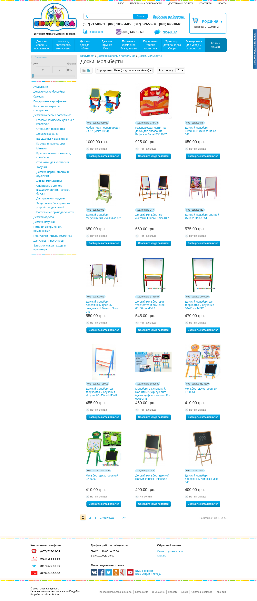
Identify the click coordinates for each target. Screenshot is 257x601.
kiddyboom (96, 31)
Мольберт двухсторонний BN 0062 (102, 477)
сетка (88, 70)
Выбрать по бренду (169, 16)
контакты (205, 3)
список (84, 70)
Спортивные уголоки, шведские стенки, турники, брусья (53, 189)
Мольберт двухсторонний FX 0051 (201, 390)
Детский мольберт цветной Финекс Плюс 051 (202, 216)
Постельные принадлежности (55, 212)
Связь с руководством (170, 551)
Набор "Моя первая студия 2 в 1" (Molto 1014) (103, 129)
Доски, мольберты (49, 180)
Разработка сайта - (45, 594)
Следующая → (109, 517)
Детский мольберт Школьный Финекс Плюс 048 (200, 131)
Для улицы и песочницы (49, 240)
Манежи (41, 148)
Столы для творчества (50, 128)
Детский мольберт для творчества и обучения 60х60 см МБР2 (149, 305)
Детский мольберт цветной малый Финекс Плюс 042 (152, 477)
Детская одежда (44, 217)
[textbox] (115, 16)
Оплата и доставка (202, 592)
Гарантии (221, 592)
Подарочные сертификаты (50, 101)
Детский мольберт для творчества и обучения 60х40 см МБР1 (199, 305)
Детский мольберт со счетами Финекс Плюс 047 (152, 216)
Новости (172, 592)
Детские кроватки (47, 133)
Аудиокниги (41, 86)
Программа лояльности (146, 3)
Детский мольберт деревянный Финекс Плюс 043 (201, 479)
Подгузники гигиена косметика (53, 235)
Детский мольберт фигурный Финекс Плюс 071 (104, 216)
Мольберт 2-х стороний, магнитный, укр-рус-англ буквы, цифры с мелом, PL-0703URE (152, 393)
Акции (184, 592)
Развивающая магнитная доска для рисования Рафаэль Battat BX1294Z (151, 131)
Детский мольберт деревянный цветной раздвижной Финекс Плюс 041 (102, 306)
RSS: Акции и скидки (148, 574)
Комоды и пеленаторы (50, 143)
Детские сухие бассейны (49, 91)
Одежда (39, 96)
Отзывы (161, 555)
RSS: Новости (144, 570)
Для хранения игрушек (50, 198)
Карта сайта (141, 592)
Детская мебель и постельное (53, 115)
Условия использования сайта (115, 592)
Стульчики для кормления (53, 162)
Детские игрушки (44, 222)
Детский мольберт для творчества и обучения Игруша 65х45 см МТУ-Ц (101, 392)
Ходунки (41, 167)
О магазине (158, 592)
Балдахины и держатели (52, 138)
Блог (121, 3)
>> (123, 517)
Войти (222, 3)
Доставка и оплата (180, 3)
